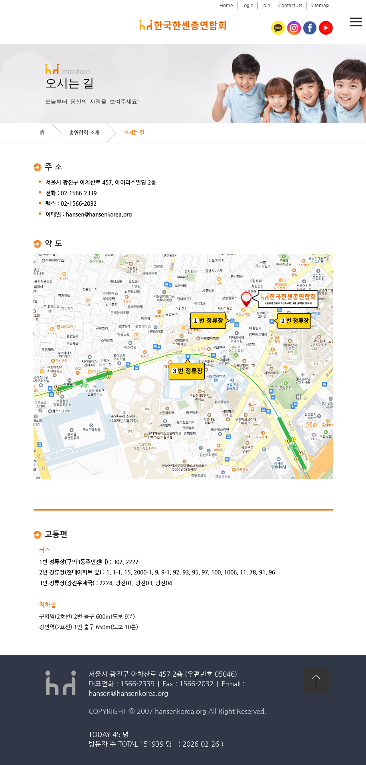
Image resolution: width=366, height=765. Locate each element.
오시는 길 (134, 132)
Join (266, 5)
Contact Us (290, 5)
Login (247, 5)
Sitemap (320, 5)
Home (226, 5)
